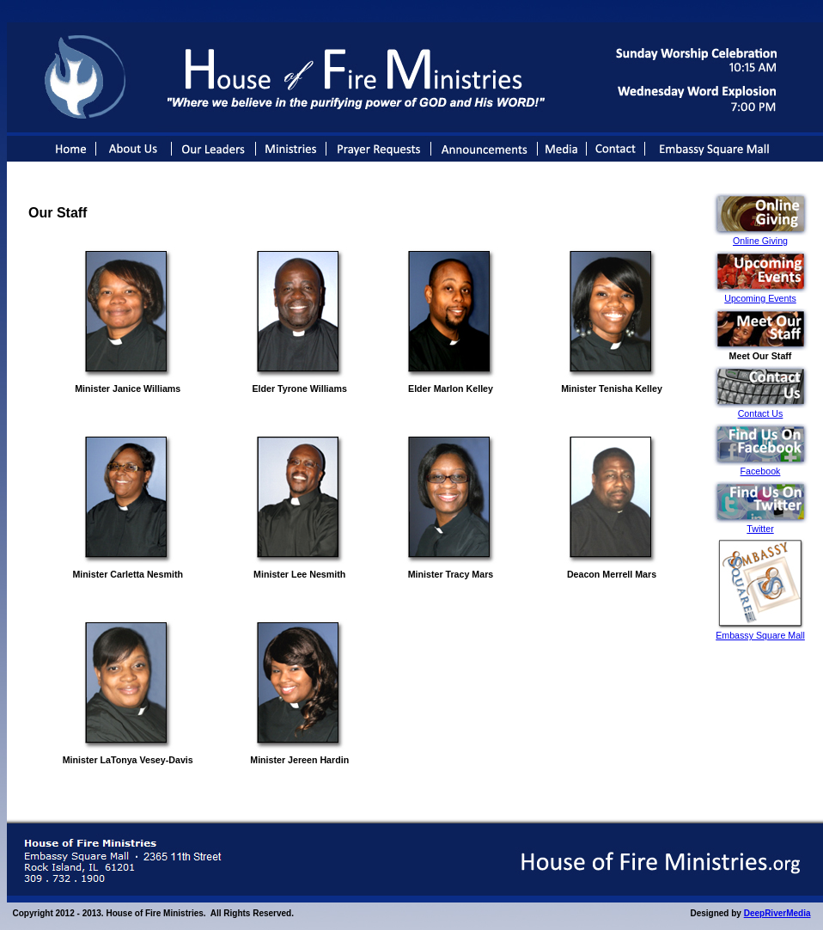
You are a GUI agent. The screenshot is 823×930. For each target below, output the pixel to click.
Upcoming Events (760, 298)
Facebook (761, 471)
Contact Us (760, 413)
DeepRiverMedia (777, 913)
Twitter (760, 528)
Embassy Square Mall (760, 635)
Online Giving (760, 241)
